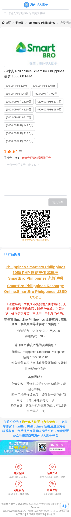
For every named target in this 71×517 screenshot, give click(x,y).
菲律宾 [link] (19, 22)
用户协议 (50, 514)
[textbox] (35, 13)
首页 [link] (6, 22)
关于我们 (20, 514)
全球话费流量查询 (36, 514)
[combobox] (35, 13)
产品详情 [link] (65, 22)
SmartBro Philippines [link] (41, 22)
